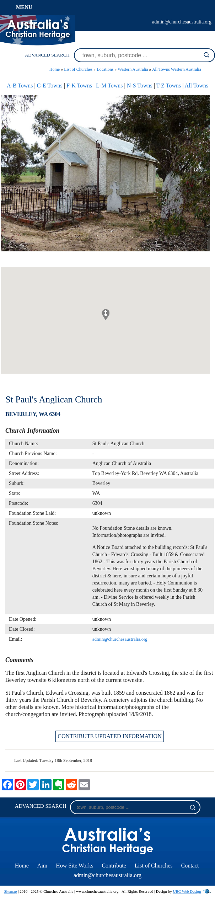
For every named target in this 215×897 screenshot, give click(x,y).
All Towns (197, 85)
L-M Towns (109, 85)
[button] (105, 314)
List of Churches (78, 69)
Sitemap (10, 891)
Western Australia (133, 69)
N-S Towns (139, 85)
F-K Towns (79, 85)
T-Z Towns (168, 85)
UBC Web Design (187, 891)
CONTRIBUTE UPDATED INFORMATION (109, 736)
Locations (105, 69)
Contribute (114, 866)
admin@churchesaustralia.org (181, 22)
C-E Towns (50, 85)
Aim (42, 866)
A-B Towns (20, 85)
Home (54, 69)
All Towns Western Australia (176, 69)
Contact (190, 866)
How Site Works (74, 866)
